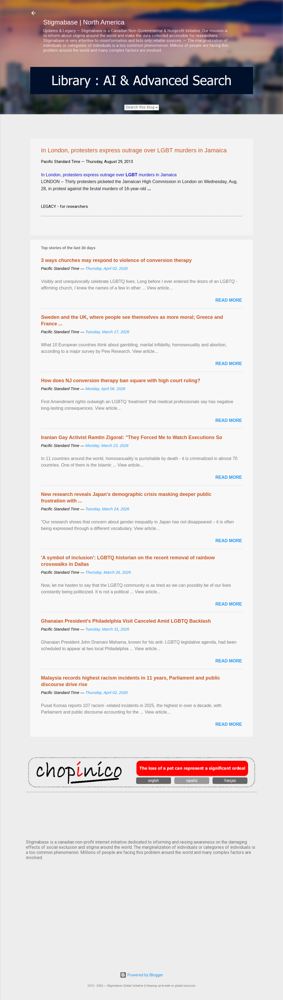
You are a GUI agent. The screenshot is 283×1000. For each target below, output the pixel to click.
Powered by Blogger (141, 975)
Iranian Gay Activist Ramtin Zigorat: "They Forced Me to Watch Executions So (131, 437)
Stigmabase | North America (83, 22)
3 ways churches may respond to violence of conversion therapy (116, 260)
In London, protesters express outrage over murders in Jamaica (109, 174)
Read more (228, 300)
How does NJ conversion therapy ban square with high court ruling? (120, 380)
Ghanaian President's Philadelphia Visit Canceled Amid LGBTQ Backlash (126, 621)
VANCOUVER (141, 814)
